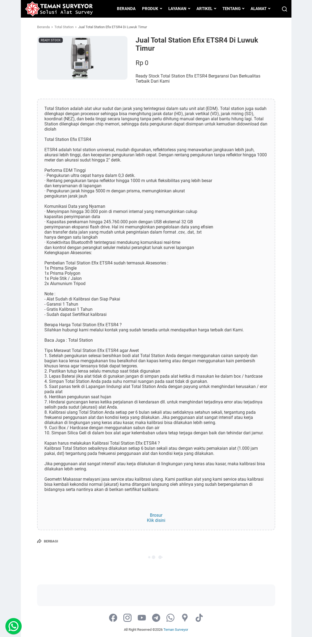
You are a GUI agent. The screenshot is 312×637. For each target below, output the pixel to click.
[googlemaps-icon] (184, 618)
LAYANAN (177, 8)
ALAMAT (259, 8)
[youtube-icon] (141, 618)
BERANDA (126, 8)
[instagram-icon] (127, 618)
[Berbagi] (47, 541)
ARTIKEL (204, 8)
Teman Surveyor (175, 630)
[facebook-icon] (113, 618)
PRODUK (150, 8)
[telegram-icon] (156, 618)
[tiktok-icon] (199, 618)
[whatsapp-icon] (170, 618)
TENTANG (231, 8)
